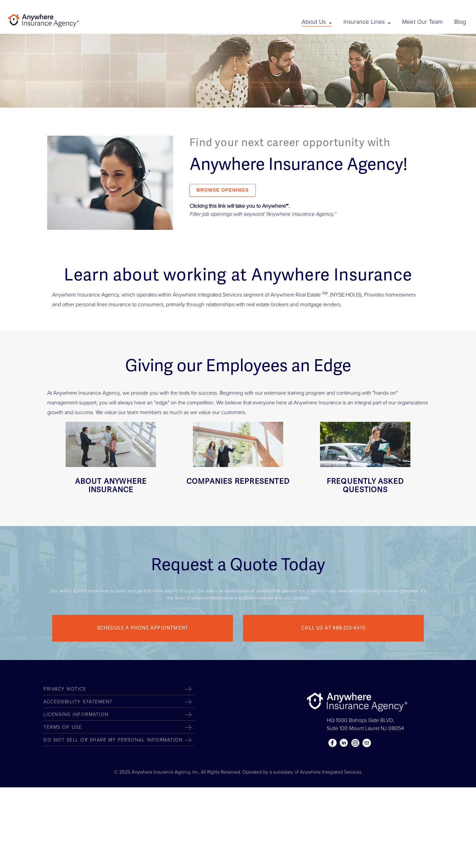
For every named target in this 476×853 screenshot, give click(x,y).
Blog (460, 21)
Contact (367, 743)
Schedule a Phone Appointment (142, 628)
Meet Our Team (422, 21)
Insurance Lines (367, 21)
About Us (317, 21)
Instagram (355, 743)
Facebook (332, 743)
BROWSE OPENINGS (222, 190)
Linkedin (344, 743)
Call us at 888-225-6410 (333, 628)
